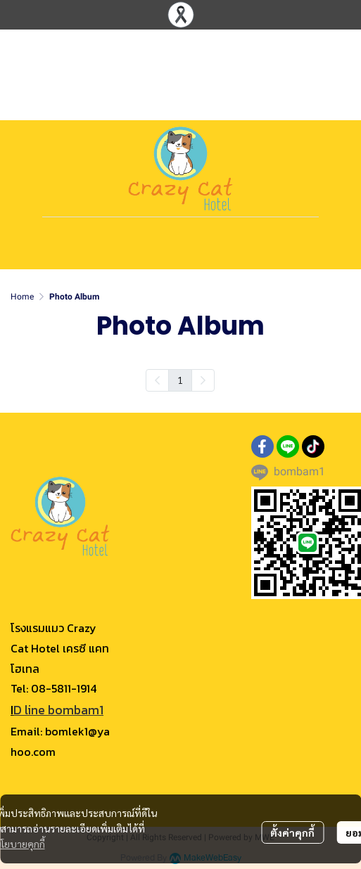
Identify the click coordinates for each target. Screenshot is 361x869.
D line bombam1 (58, 709)
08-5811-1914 (63, 688)
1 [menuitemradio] (180, 379)
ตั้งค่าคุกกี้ (292, 832)
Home (22, 297)
